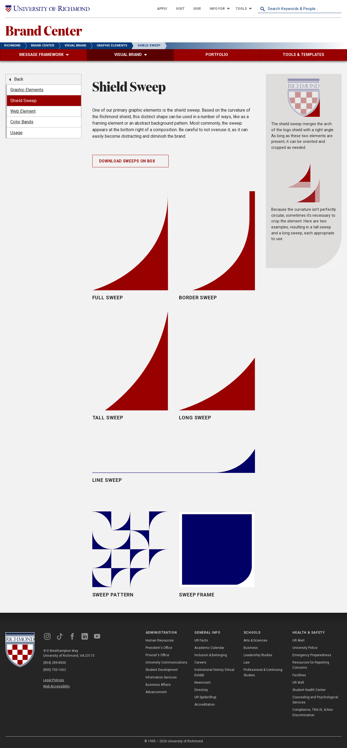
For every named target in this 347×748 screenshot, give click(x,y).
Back (18, 79)
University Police (304, 648)
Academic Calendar (209, 648)
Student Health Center (309, 690)
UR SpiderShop (205, 697)
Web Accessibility (56, 686)
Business (251, 648)
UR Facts (201, 640)
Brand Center (43, 30)
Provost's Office (157, 655)
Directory (201, 690)
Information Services (161, 677)
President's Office (159, 648)
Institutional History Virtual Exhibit (214, 672)
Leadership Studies (258, 655)
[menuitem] (162, 8)
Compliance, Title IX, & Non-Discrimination (312, 712)
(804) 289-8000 (54, 663)
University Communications (166, 662)
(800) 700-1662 (54, 670)
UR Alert (298, 640)
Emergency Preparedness (311, 655)
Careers (200, 662)
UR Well (298, 682)
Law (247, 662)
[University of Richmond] (47, 8)
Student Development (162, 670)
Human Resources (160, 640)
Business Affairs (158, 685)
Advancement (156, 692)
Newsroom (202, 682)
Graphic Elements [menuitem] (26, 89)
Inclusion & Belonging (210, 655)
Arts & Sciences (255, 640)
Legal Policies (53, 680)
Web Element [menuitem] (23, 111)
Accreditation (204, 704)
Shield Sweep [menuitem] (23, 100)
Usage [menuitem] (16, 132)
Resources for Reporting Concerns (310, 665)
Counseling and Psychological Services (315, 699)
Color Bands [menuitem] (21, 121)
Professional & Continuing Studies (263, 672)
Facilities (299, 675)
